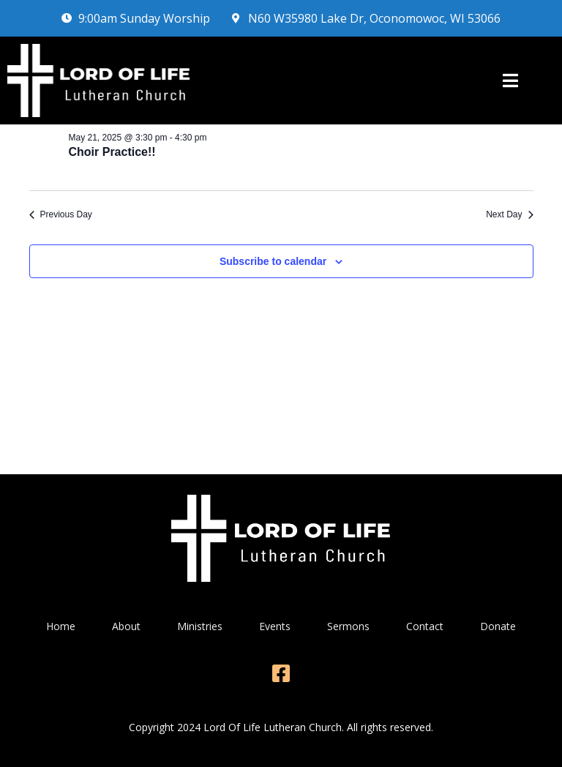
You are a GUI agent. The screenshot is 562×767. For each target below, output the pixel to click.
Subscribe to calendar (273, 261)
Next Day (509, 214)
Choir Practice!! (112, 152)
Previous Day (60, 214)
